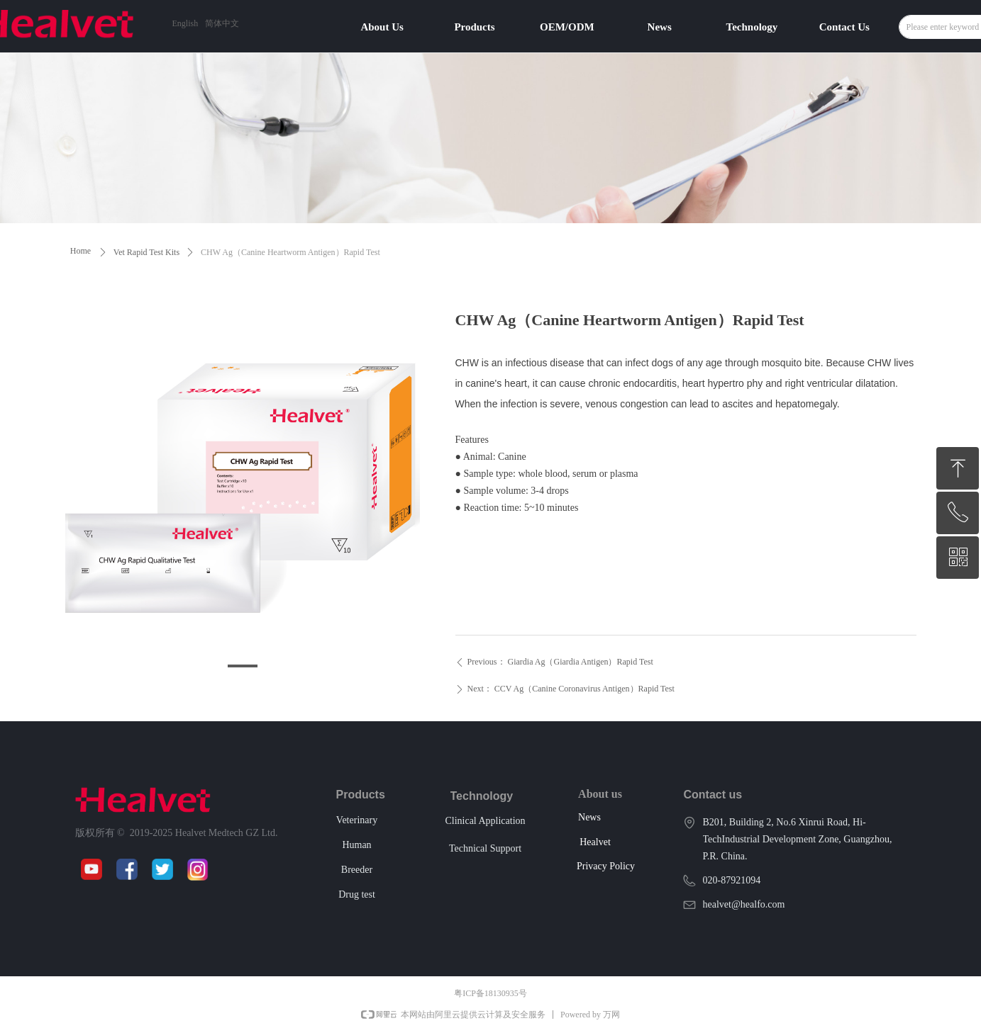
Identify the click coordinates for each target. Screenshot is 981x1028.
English (185, 23)
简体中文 (222, 23)
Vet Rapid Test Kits (146, 252)
